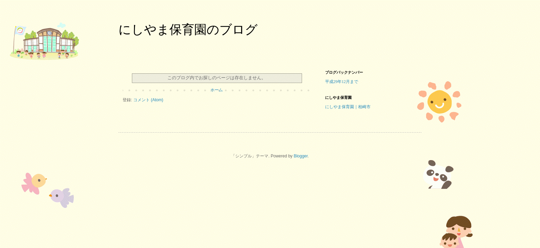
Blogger (301, 156)
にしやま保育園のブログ (188, 29)
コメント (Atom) (148, 99)
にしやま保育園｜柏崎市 (348, 106)
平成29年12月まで (341, 81)
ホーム (216, 89)
